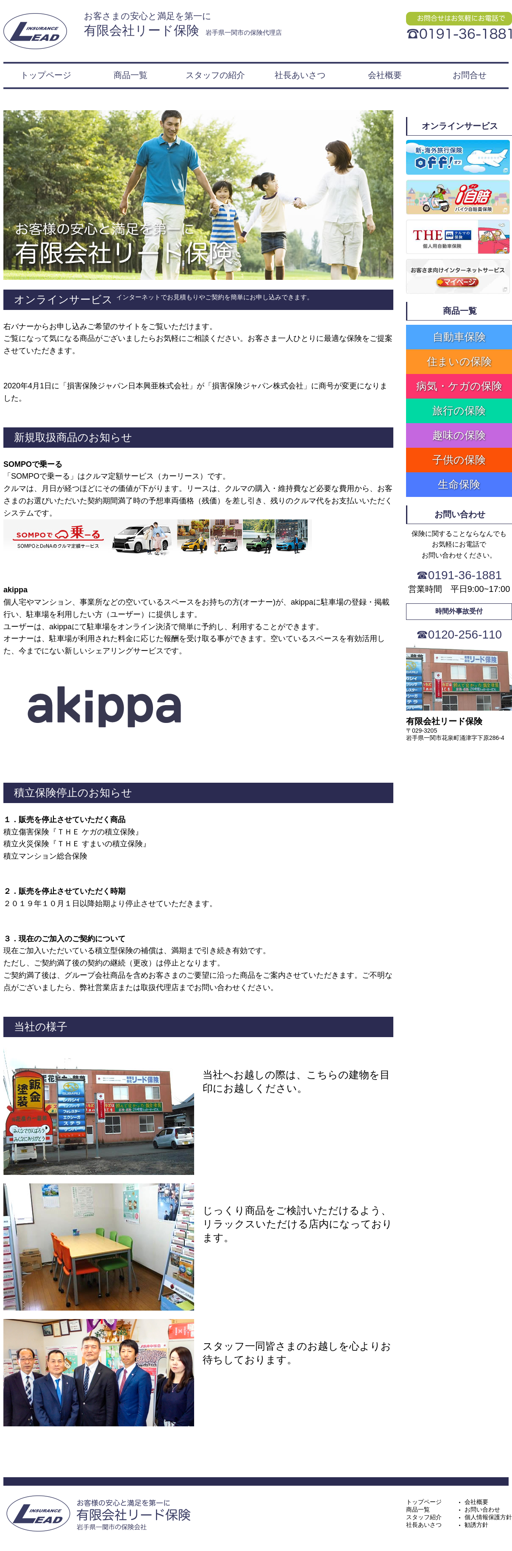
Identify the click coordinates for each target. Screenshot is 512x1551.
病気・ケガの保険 (459, 386)
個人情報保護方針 (488, 1517)
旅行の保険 (459, 410)
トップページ (45, 75)
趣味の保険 (459, 435)
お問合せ (470, 75)
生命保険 (459, 484)
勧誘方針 (476, 1524)
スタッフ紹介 (424, 1517)
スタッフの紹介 (215, 75)
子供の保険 (459, 460)
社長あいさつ (300, 75)
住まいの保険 (459, 361)
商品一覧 (130, 75)
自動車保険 (459, 337)
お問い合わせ (482, 1509)
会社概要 (385, 75)
